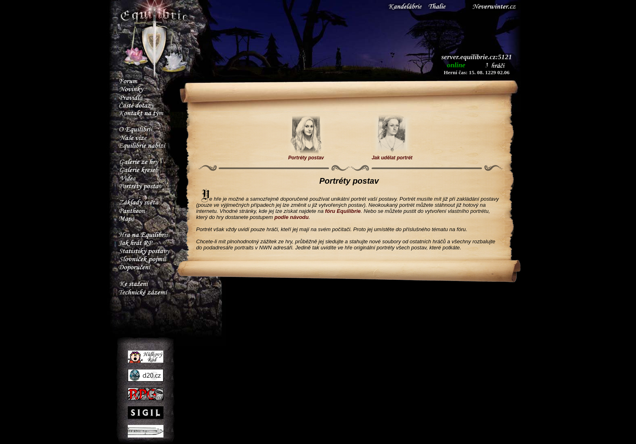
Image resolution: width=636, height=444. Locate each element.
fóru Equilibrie (343, 211)
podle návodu (291, 217)
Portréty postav (306, 155)
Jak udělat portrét (392, 155)
